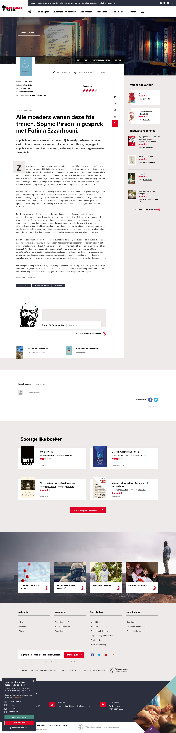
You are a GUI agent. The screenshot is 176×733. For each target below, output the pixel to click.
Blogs (21, 631)
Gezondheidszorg (133, 631)
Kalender (22, 626)
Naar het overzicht (29, 33)
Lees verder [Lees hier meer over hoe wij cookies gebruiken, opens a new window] (18, 697)
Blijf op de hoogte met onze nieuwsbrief (51, 655)
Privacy (43, 725)
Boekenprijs (95, 640)
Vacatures (93, 3)
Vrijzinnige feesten (66, 3)
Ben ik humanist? (61, 622)
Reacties (103, 72)
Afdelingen (102, 12)
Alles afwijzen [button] (19, 723)
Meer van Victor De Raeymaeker (88, 334)
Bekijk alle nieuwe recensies (144, 209)
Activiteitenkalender (50, 3)
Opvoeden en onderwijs (136, 626)
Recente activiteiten (99, 631)
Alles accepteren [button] (19, 717)
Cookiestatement (54, 725)
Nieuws (21, 622)
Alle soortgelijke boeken (85, 510)
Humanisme (117, 12)
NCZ (75, 3)
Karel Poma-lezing (98, 644)
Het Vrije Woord (36, 3)
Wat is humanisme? (62, 626)
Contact (132, 12)
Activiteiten (86, 12)
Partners (81, 3)
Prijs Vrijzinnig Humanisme (101, 635)
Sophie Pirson (27, 82)
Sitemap (64, 725)
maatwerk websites (41, 730)
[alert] (19, 704)
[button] (19, 728)
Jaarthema (131, 622)
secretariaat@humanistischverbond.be (74, 706)
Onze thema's (60, 631)
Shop (87, 3)
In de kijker (43, 12)
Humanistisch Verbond (64, 12)
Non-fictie (28, 85)
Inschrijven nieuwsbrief (107, 3)
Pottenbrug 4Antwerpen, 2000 (116, 707)
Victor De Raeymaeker (37, 95)
